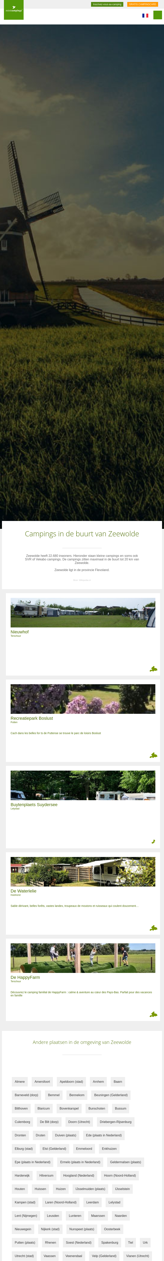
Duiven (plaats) (65, 1135)
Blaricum (44, 1108)
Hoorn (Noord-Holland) (120, 1175)
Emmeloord (84, 1148)
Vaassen (50, 1256)
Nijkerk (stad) (50, 1229)
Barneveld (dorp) (26, 1095)
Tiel (130, 1242)
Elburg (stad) (24, 1148)
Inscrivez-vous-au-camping (107, 4)
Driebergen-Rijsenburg (116, 1122)
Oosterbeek (112, 1229)
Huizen (61, 1189)
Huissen (40, 1189)
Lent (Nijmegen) (26, 1215)
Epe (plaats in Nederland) (32, 1162)
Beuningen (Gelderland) (111, 1095)
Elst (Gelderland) (54, 1148)
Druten (40, 1135)
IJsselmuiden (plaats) (90, 1189)
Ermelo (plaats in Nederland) (80, 1162)
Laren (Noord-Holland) (60, 1202)
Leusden (53, 1215)
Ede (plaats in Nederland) (104, 1135)
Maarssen (98, 1215)
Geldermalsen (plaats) (125, 1162)
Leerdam (92, 1202)
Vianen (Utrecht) (137, 1256)
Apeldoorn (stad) (71, 1081)
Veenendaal (73, 1256)
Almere (20, 1081)
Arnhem (98, 1081)
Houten (20, 1189)
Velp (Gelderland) (104, 1256)
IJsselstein (122, 1189)
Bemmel (54, 1095)
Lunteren (75, 1215)
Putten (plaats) (25, 1242)
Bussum (120, 1108)
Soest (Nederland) (78, 1242)
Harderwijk (22, 1175)
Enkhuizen (109, 1148)
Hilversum (46, 1175)
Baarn (118, 1081)
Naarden (121, 1215)
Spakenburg (109, 1242)
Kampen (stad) (25, 1202)
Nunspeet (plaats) (81, 1229)
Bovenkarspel (69, 1108)
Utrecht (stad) (24, 1256)
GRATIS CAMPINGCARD (142, 4)
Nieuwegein (23, 1229)
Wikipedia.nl (85, 580)
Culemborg (22, 1122)
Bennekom (77, 1095)
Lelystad (114, 1202)
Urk (145, 1242)
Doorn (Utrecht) (79, 1122)
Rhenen (50, 1242)
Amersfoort (42, 1081)
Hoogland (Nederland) (78, 1175)
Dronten (20, 1135)
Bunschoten (96, 1108)
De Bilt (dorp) (49, 1122)
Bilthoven (21, 1108)
